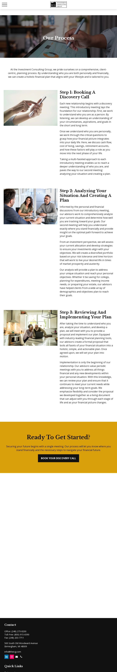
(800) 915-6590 (21, 634)
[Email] (16, 657)
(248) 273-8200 (18, 631)
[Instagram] (12, 657)
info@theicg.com (12, 651)
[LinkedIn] (6, 657)
